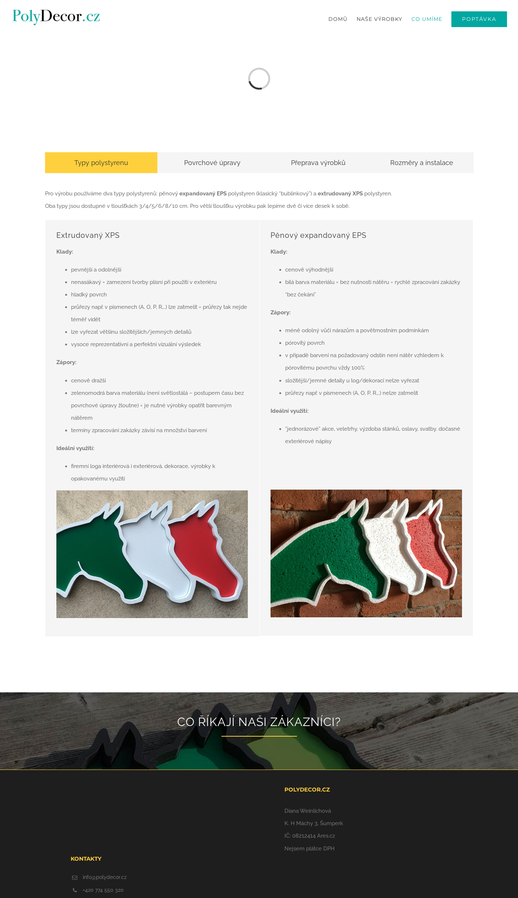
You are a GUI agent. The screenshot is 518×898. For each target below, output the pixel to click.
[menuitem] (342, 19)
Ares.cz (326, 835)
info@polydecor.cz (105, 877)
